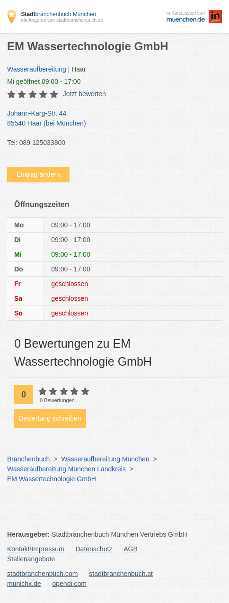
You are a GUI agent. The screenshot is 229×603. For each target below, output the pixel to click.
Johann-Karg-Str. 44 (109, 118)
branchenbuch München (58, 14)
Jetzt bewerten (84, 94)
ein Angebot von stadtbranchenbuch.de (62, 20)
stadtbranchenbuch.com (42, 573)
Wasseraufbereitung (36, 69)
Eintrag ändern (38, 174)
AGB (130, 549)
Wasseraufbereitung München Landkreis (66, 469)
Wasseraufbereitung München (105, 459)
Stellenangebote (31, 559)
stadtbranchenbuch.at (121, 573)
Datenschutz (94, 549)
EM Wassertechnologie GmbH (51, 479)
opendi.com (69, 583)
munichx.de (24, 583)
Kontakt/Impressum (35, 549)
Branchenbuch (28, 459)
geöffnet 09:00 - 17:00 (43, 81)
